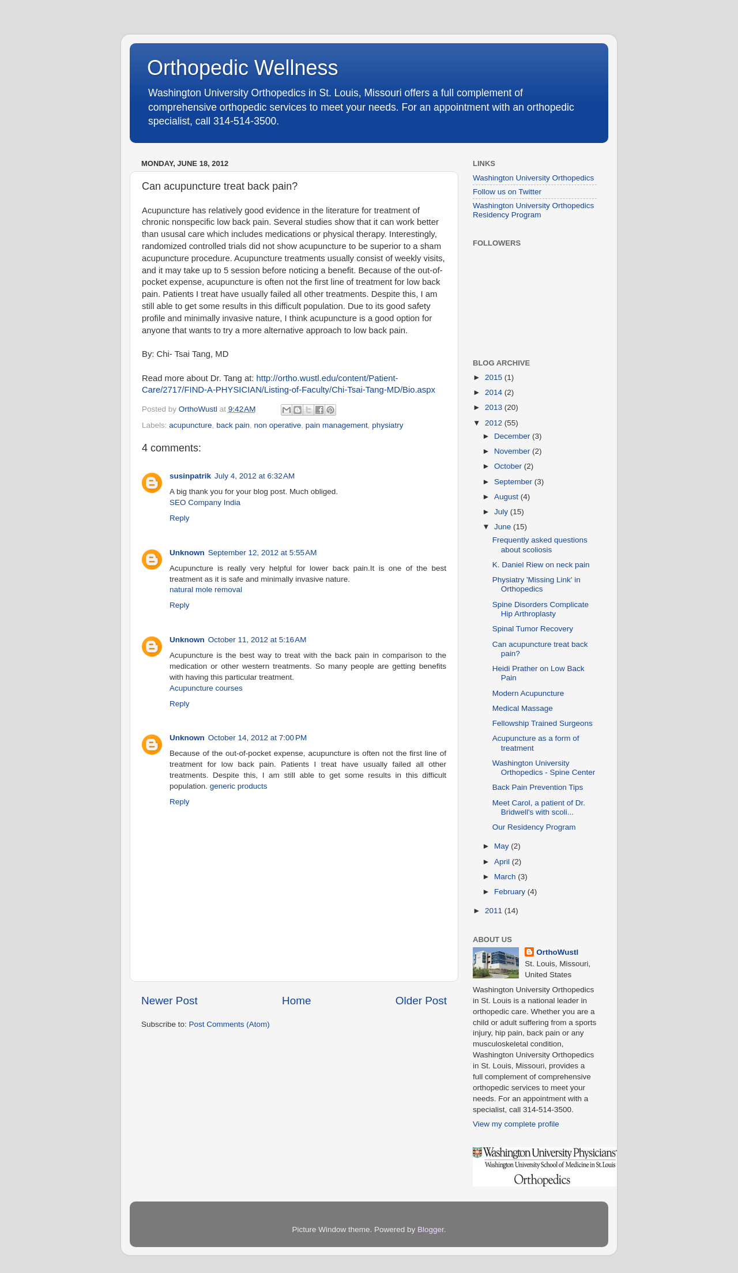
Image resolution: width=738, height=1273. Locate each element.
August (507, 496)
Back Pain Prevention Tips (537, 787)
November (513, 451)
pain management (337, 425)
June (503, 526)
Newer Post (169, 1001)
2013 (494, 407)
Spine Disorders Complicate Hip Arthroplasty (540, 609)
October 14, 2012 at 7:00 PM (257, 737)
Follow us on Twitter (507, 191)
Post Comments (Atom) (229, 1024)
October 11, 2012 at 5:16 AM (257, 639)
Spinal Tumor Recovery (532, 628)
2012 (494, 423)
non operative (277, 425)
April (503, 861)
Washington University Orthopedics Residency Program (533, 210)
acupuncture (190, 425)
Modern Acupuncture (528, 693)
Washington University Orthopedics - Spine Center (544, 768)
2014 (494, 392)
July (502, 511)
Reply (180, 518)
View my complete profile (516, 1124)
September (514, 481)
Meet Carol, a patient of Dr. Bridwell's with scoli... (538, 807)
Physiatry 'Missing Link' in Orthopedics (536, 584)
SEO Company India (205, 502)
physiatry (387, 425)
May (502, 846)
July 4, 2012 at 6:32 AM (254, 476)
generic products (239, 786)
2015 (494, 377)
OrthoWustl (557, 952)
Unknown (187, 552)
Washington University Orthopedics (533, 178)
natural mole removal (206, 589)
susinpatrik (190, 476)
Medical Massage (522, 708)
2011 (494, 910)
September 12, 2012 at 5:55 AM (262, 552)
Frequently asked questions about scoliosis (540, 544)
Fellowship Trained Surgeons (542, 723)
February (511, 891)
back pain (233, 425)
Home (296, 1001)
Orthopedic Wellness (242, 68)
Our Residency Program (534, 827)
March (506, 876)
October (509, 466)
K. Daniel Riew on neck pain (541, 564)
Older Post (421, 1001)
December (513, 436)
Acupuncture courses (206, 688)
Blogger (430, 1229)
